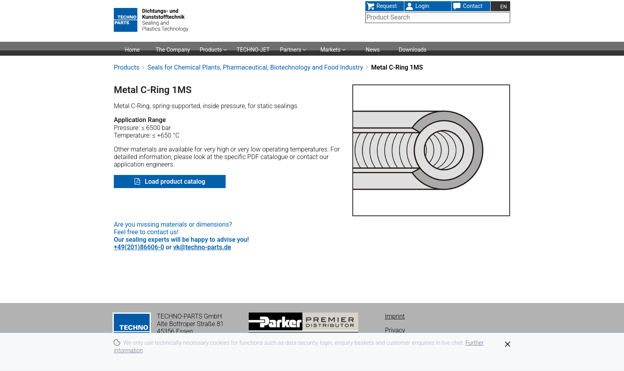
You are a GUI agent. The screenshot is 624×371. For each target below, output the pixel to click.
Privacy (395, 330)
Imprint (395, 316)
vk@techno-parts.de (202, 247)
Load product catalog (174, 181)
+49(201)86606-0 (139, 247)
